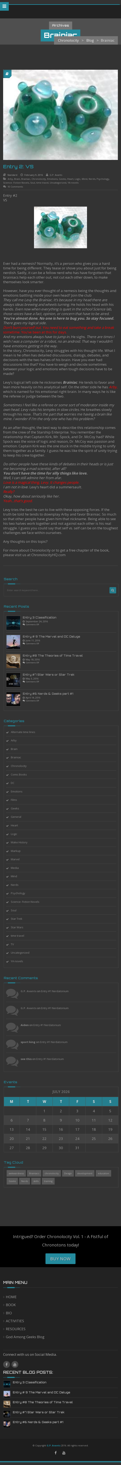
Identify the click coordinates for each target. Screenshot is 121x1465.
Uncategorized (58, 182)
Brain (17, 178)
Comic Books (21, 774)
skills (38, 1181)
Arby (10, 178)
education (105, 1173)
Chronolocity (39, 178)
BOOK (11, 1304)
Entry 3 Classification (42, 617)
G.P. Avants (56, 174)
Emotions (52, 178)
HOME (11, 1296)
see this (28, 1059)
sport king (30, 1042)
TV (14, 944)
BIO (9, 1313)
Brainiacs (37, 1173)
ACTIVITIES (15, 1320)
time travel (42, 182)
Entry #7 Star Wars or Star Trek (51, 674)
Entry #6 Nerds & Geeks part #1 (50, 693)
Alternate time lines (25, 732)
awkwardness (18, 1173)
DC (15, 783)
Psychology (103, 178)
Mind (84, 178)
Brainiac (25, 178)
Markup (18, 851)
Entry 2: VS (18, 166)
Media (17, 868)
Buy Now (60, 1259)
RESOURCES (15, 1328)
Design (70, 1173)
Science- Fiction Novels (16, 182)
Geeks (62, 178)
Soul (32, 182)
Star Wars (19, 927)
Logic (78, 178)
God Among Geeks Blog (25, 1336)
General (18, 817)
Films (16, 800)
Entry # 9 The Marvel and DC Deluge (53, 636)
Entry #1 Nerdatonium (57, 991)
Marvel (17, 859)
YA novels (73, 182)
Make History (21, 842)
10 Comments (15, 186)
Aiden (27, 1025)
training (50, 1181)
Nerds (92, 178)
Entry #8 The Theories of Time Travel (55, 655)
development (87, 1173)
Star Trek (19, 919)
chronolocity (54, 1173)
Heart (70, 178)
